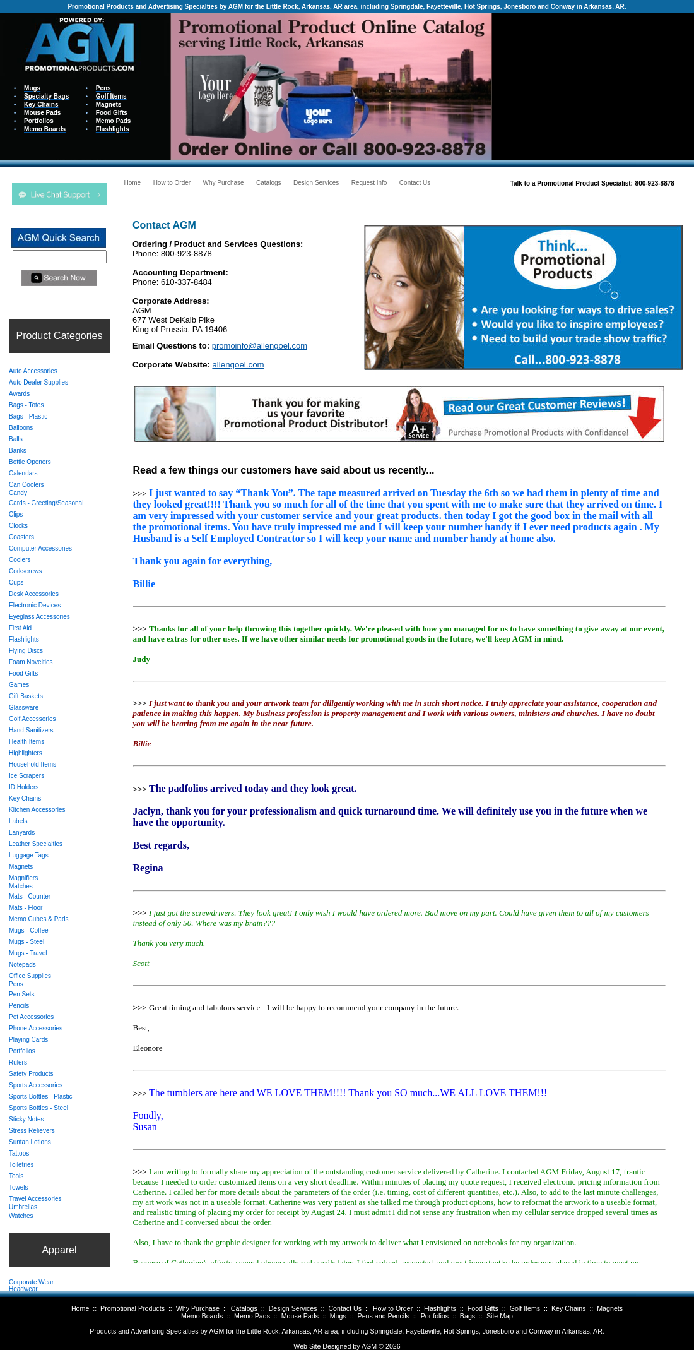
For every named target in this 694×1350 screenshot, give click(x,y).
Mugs (338, 1316)
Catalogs (244, 1308)
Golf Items (525, 1308)
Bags (467, 1316)
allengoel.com (238, 364)
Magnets (610, 1308)
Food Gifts (483, 1308)
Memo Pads (252, 1316)
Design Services (293, 1308)
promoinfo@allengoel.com (259, 345)
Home (80, 1308)
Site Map (499, 1316)
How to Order (393, 1308)
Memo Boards (202, 1316)
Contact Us (345, 1308)
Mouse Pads (300, 1316)
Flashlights (440, 1308)
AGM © (373, 1346)
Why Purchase (198, 1308)
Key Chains (568, 1308)
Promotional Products (132, 1308)
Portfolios (435, 1316)
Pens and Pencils (383, 1316)
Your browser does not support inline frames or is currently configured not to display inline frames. (593, 85)
